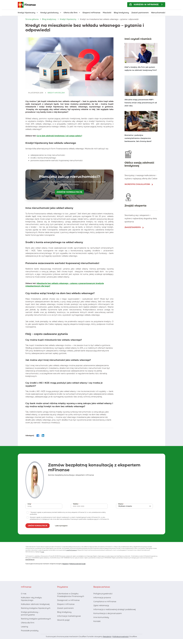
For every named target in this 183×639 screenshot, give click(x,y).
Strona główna (32, 19)
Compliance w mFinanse (104, 601)
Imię (30, 504)
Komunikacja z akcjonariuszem (107, 613)
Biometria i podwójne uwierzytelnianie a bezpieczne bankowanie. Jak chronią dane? (138, 138)
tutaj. (42, 551)
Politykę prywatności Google (77, 563)
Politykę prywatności (120, 636)
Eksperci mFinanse (91, 12)
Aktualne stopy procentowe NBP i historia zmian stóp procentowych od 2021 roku (141, 103)
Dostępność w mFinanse (68, 600)
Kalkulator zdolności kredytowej (35, 604)
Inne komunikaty (101, 617)
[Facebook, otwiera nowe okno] (59, 625)
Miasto (121, 504)
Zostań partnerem (140, 12)
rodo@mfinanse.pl (71, 550)
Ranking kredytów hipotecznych (35, 608)
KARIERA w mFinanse (144, 4)
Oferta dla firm (71, 12)
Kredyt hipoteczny (26, 12)
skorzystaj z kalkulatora (137, 184)
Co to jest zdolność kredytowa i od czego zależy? (59, 136)
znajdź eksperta (133, 227)
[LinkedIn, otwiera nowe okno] (63, 625)
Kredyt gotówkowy (49, 12)
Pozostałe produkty (29, 630)
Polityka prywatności (102, 593)
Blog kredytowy (121, 12)
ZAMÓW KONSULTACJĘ (69, 192)
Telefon (76, 504)
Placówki (107, 12)
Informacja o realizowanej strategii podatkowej (114, 609)
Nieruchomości (158, 12)
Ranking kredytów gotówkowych (36, 619)
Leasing (24, 626)
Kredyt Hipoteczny (68, 19)
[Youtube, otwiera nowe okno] (67, 625)
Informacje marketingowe (69, 616)
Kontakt (97, 621)
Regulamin (65, 563)
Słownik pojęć (63, 620)
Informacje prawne (102, 597)
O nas (23, 593)
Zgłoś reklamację (101, 605)
